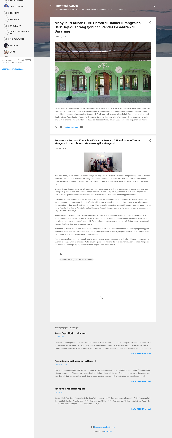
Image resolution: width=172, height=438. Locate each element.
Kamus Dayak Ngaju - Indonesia (70, 340)
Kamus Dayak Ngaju (67, 17)
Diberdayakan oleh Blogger (103, 427)
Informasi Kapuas (67, 5)
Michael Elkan (108, 432)
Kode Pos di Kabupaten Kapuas (70, 396)
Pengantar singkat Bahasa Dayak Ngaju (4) (76, 368)
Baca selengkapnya (141, 361)
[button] (149, 30)
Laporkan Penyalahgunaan (13, 69)
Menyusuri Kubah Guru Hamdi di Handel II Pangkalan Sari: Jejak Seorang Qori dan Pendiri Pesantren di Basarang (98, 34)
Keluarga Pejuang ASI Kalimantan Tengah (76, 267)
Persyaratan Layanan (111, 17)
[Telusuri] (154, 6)
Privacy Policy (88, 17)
